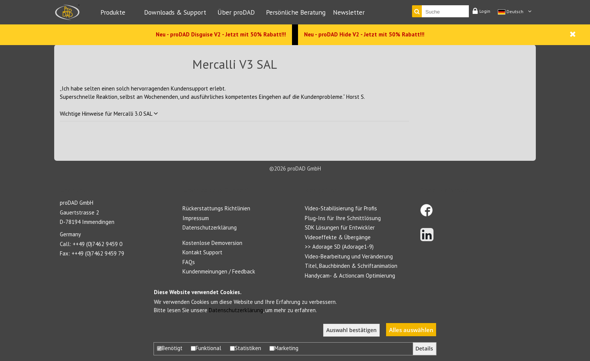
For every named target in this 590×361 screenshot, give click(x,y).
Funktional (206, 348)
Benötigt (169, 348)
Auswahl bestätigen (351, 330)
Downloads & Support (175, 12)
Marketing (283, 348)
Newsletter (349, 12)
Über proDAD (236, 12)
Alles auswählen (411, 330)
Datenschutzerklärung (236, 310)
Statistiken (245, 348)
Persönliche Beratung (295, 12)
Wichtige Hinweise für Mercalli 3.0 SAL (109, 113)
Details (424, 348)
